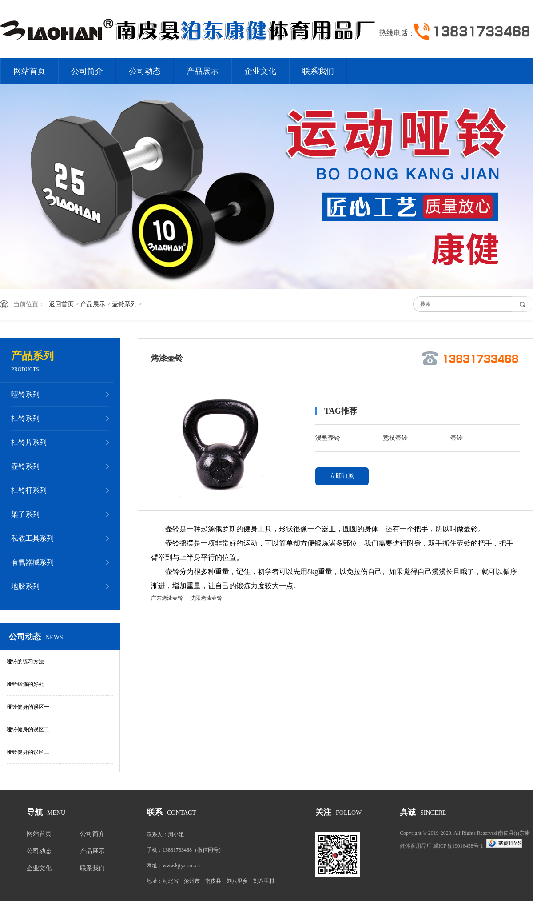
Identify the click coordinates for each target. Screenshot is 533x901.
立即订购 (342, 476)
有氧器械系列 (32, 562)
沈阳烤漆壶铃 (206, 598)
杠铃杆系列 (29, 490)
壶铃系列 (124, 304)
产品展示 (203, 71)
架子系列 (25, 514)
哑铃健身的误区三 (28, 752)
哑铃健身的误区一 (28, 707)
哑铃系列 (25, 394)
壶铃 (456, 438)
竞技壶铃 (395, 438)
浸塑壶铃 (327, 438)
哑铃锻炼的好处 (25, 684)
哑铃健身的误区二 (28, 729)
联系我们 (318, 71)
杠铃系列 (25, 418)
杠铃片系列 (29, 442)
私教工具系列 (32, 538)
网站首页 (29, 71)
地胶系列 (25, 586)
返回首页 (61, 304)
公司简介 (87, 71)
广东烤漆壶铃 (167, 598)
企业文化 (260, 71)
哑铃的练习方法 (25, 661)
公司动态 (145, 71)
